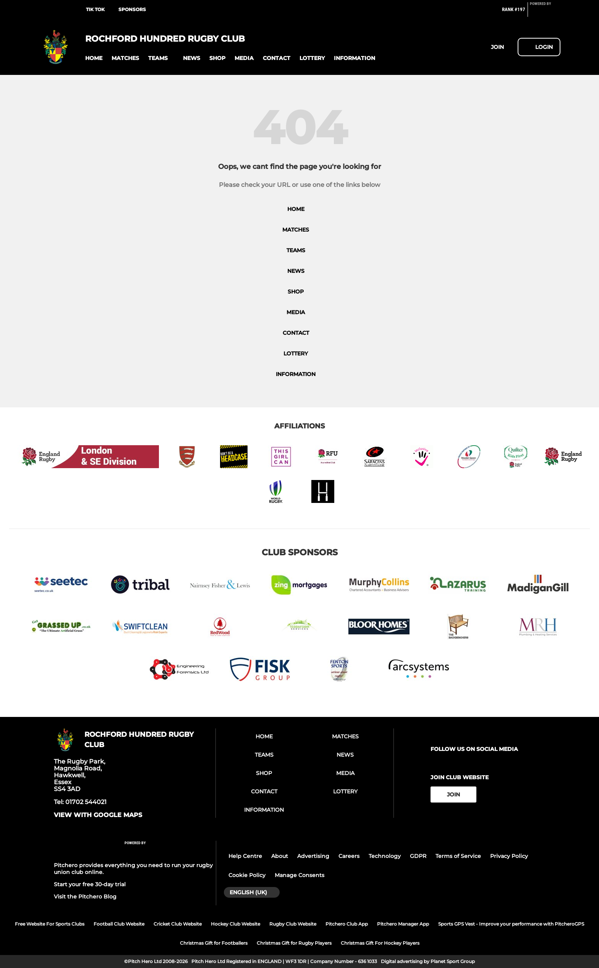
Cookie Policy (247, 875)
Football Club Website (119, 924)
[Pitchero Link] (545, 12)
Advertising (313, 856)
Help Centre (245, 856)
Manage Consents (299, 875)
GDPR (418, 856)
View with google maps (98, 815)
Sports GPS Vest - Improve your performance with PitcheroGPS (511, 924)
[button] (94, 58)
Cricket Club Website (178, 924)
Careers (348, 856)
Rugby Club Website (292, 924)
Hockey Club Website (235, 924)
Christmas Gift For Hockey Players (380, 943)
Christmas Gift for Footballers (214, 943)
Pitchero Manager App (403, 924)
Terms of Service (458, 856)
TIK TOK (95, 9)
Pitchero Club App (346, 924)
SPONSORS (132, 9)
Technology (385, 856)
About (279, 856)
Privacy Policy (509, 856)
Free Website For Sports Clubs (49, 924)
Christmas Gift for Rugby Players (294, 943)
